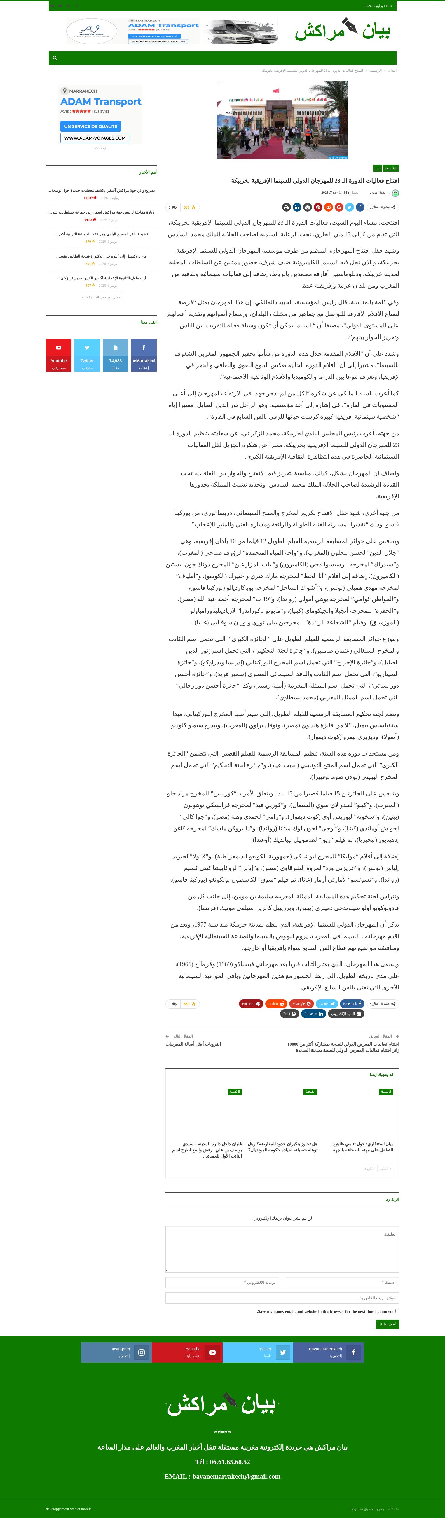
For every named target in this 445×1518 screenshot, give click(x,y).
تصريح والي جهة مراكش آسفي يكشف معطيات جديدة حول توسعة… (101, 190)
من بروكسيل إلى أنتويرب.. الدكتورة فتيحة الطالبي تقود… (101, 256)
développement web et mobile (69, 1509)
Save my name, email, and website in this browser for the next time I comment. (325, 1311)
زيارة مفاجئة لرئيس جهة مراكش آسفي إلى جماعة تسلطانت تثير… (101, 212)
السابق (385, 1168)
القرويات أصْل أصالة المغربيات (193, 1044)
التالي (369, 1168)
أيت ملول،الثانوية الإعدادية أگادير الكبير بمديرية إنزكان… (101, 278)
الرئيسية (391, 168)
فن (377, 168)
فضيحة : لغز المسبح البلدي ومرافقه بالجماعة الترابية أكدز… (101, 234)
